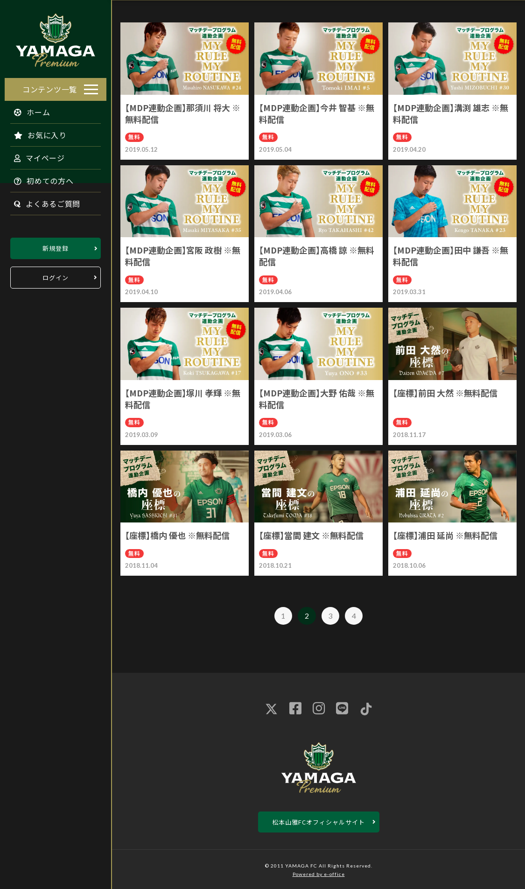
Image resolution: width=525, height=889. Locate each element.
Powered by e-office (319, 874)
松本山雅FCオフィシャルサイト (318, 822)
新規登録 (55, 245)
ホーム (27, 109)
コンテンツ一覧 (49, 86)
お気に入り (35, 132)
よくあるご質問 (42, 201)
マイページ (34, 155)
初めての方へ (39, 178)
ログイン (55, 275)
